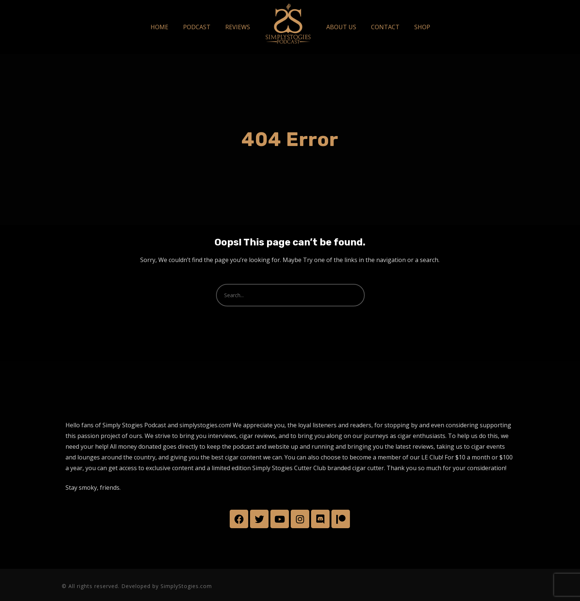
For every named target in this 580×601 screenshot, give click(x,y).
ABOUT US (341, 27)
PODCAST (196, 27)
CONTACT (385, 27)
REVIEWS (237, 27)
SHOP (422, 27)
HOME (159, 27)
